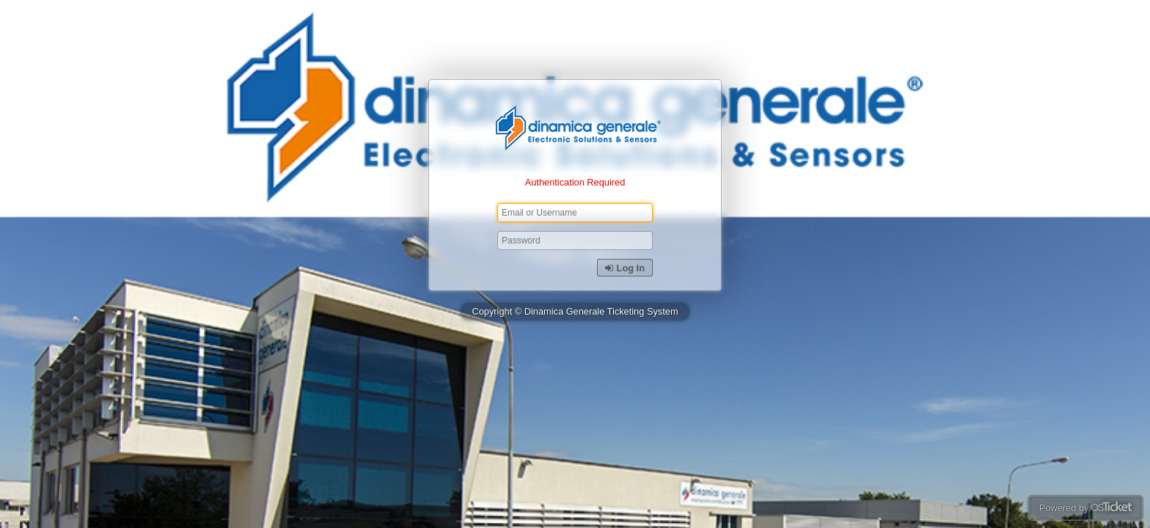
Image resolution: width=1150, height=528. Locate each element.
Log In (625, 268)
